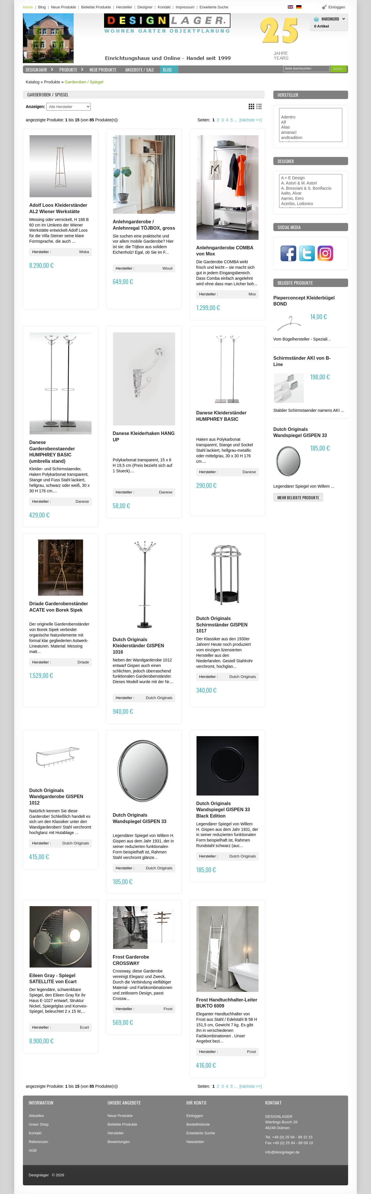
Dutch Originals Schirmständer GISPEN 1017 (222, 624)
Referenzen (38, 1142)
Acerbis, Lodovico (311, 203)
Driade (83, 662)
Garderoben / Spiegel (84, 82)
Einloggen (194, 1115)
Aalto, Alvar (311, 193)
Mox (252, 294)
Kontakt (164, 7)
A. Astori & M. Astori (311, 183)
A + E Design (311, 178)
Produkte (70, 69)
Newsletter (195, 1142)
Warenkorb (330, 19)
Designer (144, 7)
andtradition (311, 137)
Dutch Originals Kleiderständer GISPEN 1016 (138, 645)
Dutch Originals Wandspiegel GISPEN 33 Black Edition (223, 809)
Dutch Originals (159, 698)
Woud (167, 268)
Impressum (185, 7)
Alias (311, 127)
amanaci (311, 132)
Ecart (84, 1027)
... (235, 120)
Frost (167, 1009)
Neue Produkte (63, 7)
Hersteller (124, 7)
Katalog (32, 82)
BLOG (167, 69)
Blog (42, 7)
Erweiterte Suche (200, 1133)
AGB (33, 1150)
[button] (338, 68)
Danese (82, 501)
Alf (311, 122)
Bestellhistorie (198, 1124)
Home (28, 7)
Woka (84, 252)
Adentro (311, 117)
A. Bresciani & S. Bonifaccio (311, 188)
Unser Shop (39, 1124)
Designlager (39, 1175)
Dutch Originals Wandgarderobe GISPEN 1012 (56, 796)
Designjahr (38, 69)
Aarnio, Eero (311, 198)
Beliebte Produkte (96, 7)
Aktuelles (36, 1115)
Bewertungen (119, 1142)
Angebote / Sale (139, 69)
